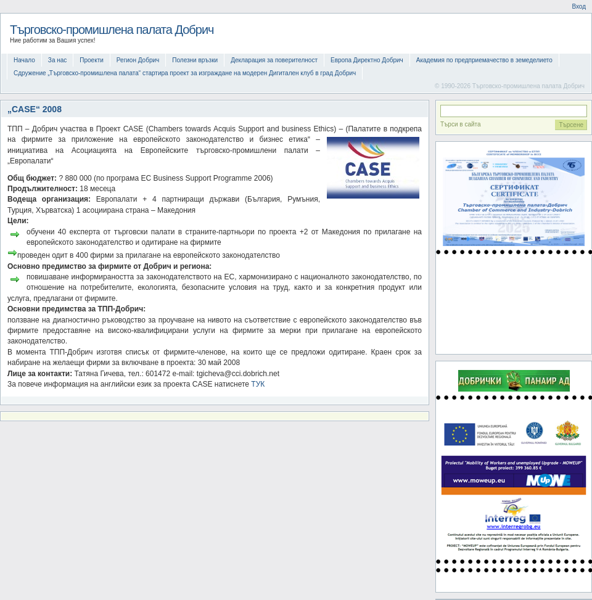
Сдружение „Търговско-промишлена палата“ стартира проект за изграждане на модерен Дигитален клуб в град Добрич (185, 73)
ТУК (258, 384)
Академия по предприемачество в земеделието (484, 60)
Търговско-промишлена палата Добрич (112, 29)
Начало (24, 60)
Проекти (92, 60)
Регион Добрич (138, 60)
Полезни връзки (195, 60)
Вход (579, 6)
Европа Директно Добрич (367, 60)
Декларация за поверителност (274, 60)
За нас (57, 60)
